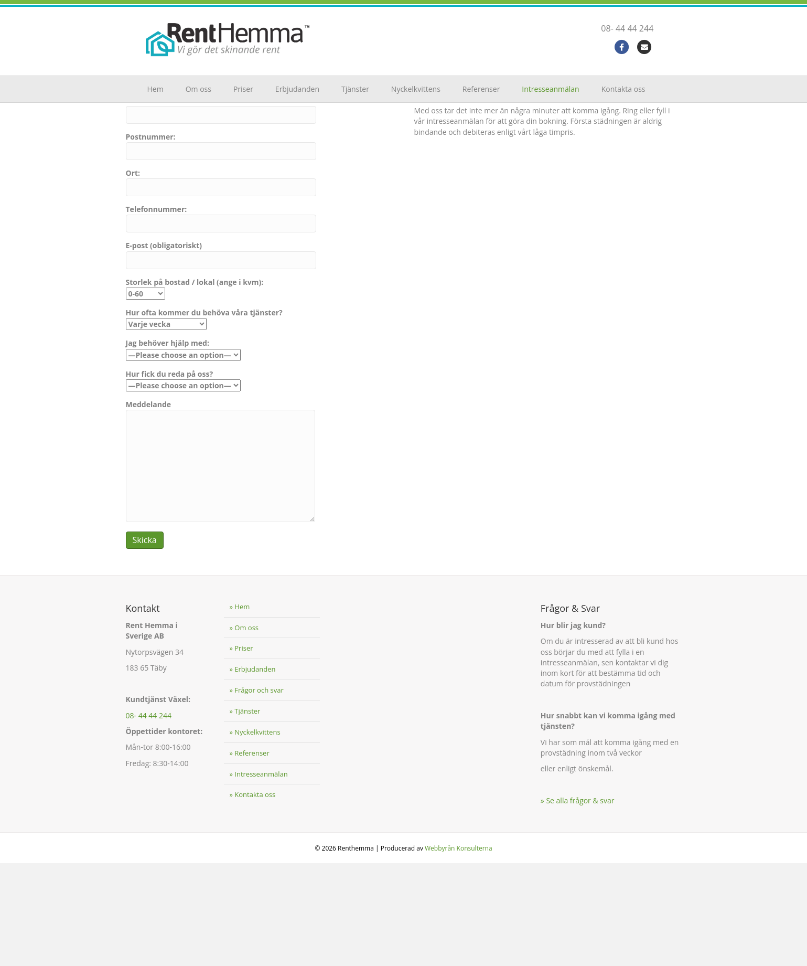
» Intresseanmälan (258, 876)
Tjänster (355, 89)
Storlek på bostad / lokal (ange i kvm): (195, 390)
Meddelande (220, 563)
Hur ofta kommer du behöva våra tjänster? (204, 421)
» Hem (239, 709)
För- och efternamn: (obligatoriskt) (221, 176)
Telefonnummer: (221, 321)
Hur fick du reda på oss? (183, 482)
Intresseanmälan (550, 89)
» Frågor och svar (256, 793)
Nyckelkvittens (415, 89)
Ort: (221, 285)
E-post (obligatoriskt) (221, 357)
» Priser (241, 751)
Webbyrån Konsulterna (458, 951)
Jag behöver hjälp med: (183, 451)
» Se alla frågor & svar (578, 903)
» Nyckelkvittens (254, 835)
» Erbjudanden (252, 772)
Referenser (481, 89)
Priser (243, 89)
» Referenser (249, 855)
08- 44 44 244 (637, 28)
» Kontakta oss (252, 897)
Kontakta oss (623, 89)
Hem (155, 89)
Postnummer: (221, 248)
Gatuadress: (221, 212)
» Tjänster (244, 814)
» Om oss (244, 730)
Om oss (198, 89)
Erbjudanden (297, 89)
